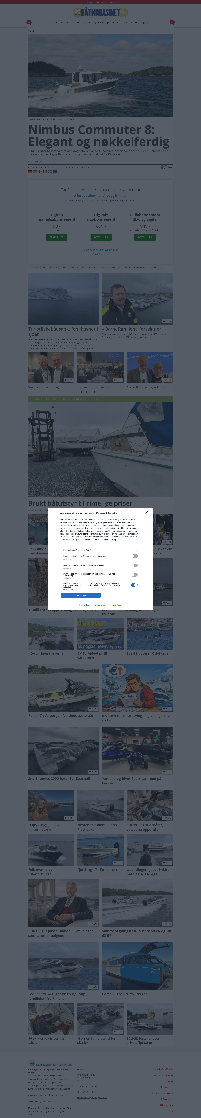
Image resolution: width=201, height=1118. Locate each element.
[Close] (147, 513)
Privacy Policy (116, 605)
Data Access (100, 605)
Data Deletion (85, 605)
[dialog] (100, 559)
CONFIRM (81, 595)
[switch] (134, 556)
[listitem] (100, 550)
